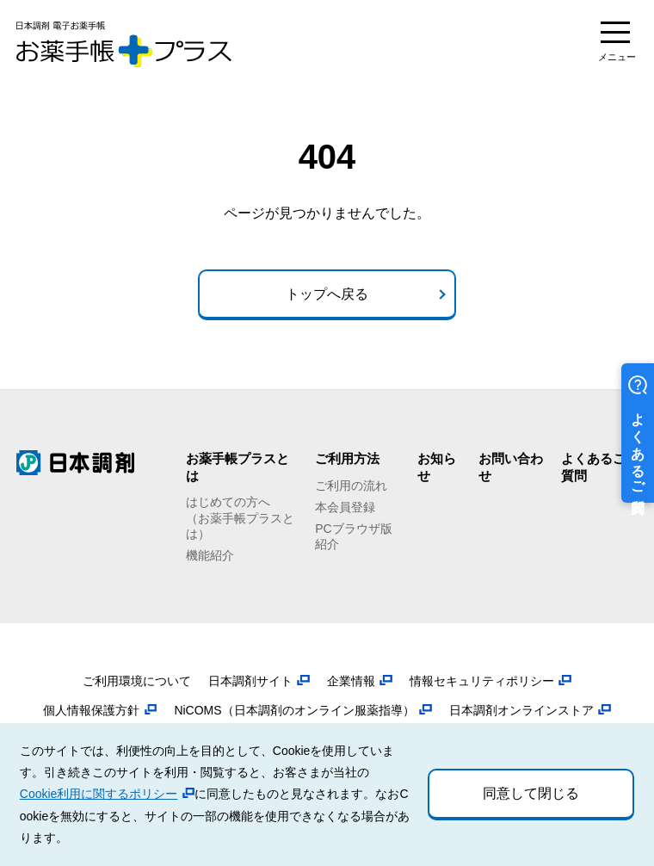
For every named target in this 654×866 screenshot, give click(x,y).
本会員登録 (345, 507)
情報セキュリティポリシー (482, 681)
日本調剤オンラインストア (521, 710)
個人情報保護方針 (91, 710)
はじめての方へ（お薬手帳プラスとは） (240, 517)
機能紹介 (210, 555)
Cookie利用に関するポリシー (99, 794)
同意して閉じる (531, 793)
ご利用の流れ (351, 485)
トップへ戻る (327, 294)
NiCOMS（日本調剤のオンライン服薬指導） (294, 710)
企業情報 (351, 681)
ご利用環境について (137, 681)
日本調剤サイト (250, 681)
